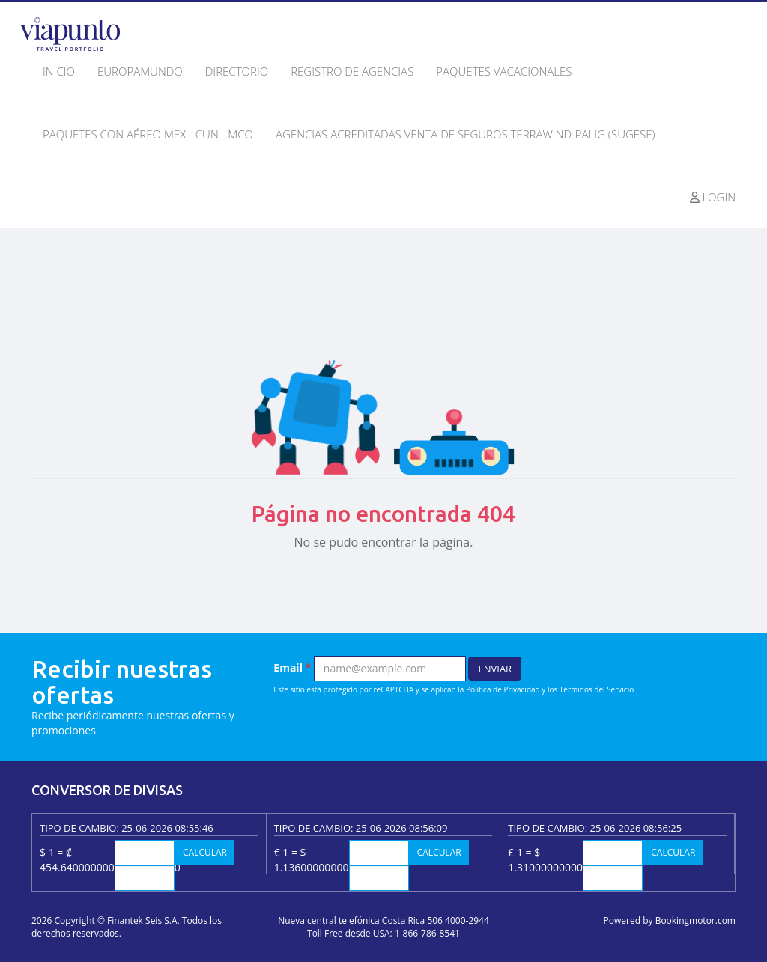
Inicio (59, 71)
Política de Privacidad (503, 689)
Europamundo (140, 71)
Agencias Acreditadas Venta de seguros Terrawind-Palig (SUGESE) (465, 134)
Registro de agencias (352, 71)
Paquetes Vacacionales (504, 71)
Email (292, 667)
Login (713, 196)
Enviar (495, 668)
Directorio (236, 71)
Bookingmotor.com (695, 920)
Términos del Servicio (597, 689)
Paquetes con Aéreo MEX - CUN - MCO (148, 134)
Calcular (205, 852)
